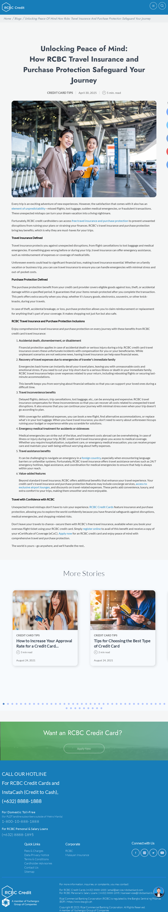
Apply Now (84, 748)
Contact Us (31, 867)
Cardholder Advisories (38, 863)
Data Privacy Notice (36, 855)
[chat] (159, 892)
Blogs (17, 18)
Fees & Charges (33, 850)
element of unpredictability (28, 208)
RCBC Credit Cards (101, 507)
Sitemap (29, 871)
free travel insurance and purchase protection (100, 220)
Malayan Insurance (77, 855)
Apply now (65, 533)
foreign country (91, 458)
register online (92, 528)
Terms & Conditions (36, 859)
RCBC (69, 850)
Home (7, 18)
